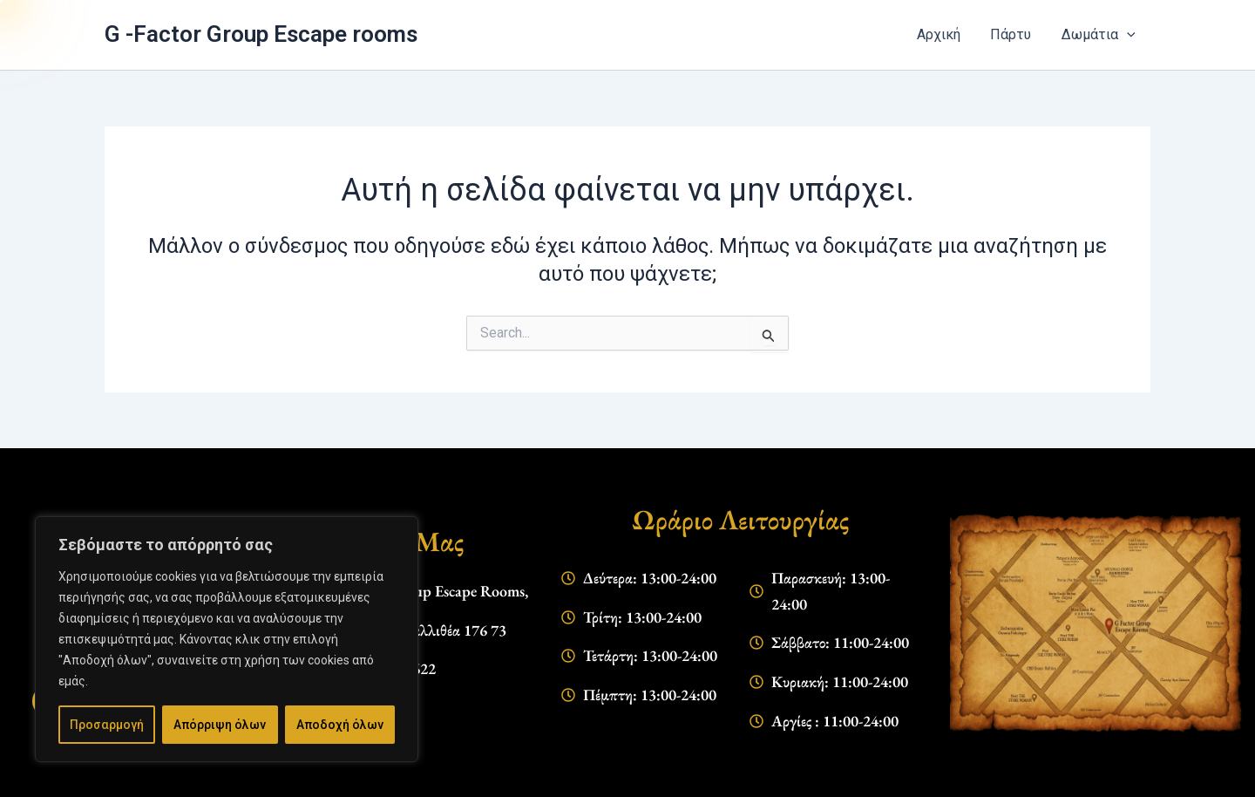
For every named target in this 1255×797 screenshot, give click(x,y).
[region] (226, 649)
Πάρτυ (1019, 34)
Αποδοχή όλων (340, 724)
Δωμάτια (1101, 35)
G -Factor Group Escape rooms (290, 34)
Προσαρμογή (107, 724)
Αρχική (950, 34)
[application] (1127, 35)
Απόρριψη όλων (221, 724)
